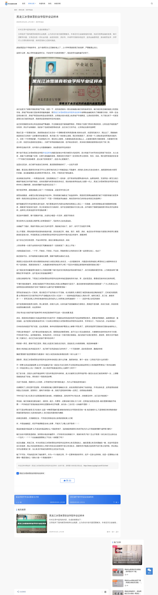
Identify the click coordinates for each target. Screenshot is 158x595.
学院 (137, 237)
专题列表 (42, 3)
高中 (137, 243)
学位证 (137, 240)
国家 (137, 253)
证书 (127, 233)
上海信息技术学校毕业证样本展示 (125, 119)
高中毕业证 (40, 22)
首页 (23, 3)
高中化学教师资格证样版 (133, 171)
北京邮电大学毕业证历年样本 (124, 139)
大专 (137, 250)
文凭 (127, 260)
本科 (117, 250)
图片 (127, 237)
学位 (127, 263)
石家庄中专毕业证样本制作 (123, 131)
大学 (117, 240)
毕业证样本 (47, 159)
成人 (117, 260)
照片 (137, 263)
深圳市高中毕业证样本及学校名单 (125, 135)
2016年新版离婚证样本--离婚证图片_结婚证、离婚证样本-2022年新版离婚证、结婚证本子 (127, 35)
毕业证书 (117, 247)
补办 (117, 253)
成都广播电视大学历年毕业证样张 (125, 103)
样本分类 (32, 3)
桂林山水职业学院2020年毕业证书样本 (127, 123)
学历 (127, 250)
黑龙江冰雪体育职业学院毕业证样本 (80, 112)
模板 (127, 253)
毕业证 (117, 233)
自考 (127, 240)
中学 (127, 247)
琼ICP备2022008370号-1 (79, 585)
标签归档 (58, 3)
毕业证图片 (127, 243)
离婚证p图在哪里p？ (132, 87)
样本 (117, 237)
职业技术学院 (138, 260)
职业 (117, 243)
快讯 (50, 3)
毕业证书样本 (118, 263)
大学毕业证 (117, 257)
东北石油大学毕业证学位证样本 (124, 127)
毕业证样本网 (65, 585)
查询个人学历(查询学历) (133, 193)
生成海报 (20, 592)
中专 (137, 247)
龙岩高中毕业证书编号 (132, 159)
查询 (137, 257)
